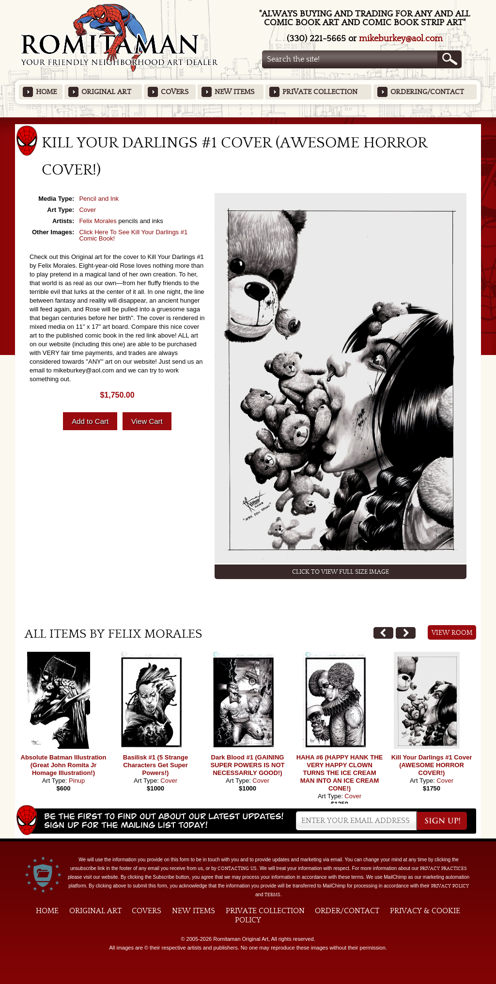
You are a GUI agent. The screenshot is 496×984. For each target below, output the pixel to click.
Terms (272, 895)
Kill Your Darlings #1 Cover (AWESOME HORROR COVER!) (431, 765)
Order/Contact (347, 910)
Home (46, 92)
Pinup (77, 780)
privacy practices (443, 868)
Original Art (106, 92)
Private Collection (319, 92)
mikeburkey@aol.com (401, 38)
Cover (87, 209)
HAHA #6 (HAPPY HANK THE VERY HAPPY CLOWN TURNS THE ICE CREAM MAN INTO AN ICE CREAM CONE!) (339, 773)
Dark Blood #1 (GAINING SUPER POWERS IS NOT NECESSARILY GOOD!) (247, 765)
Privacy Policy (450, 886)
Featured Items (248, 120)
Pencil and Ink (99, 198)
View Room (452, 633)
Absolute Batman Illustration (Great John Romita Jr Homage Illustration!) (64, 765)
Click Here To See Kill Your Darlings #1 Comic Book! (133, 235)
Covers (174, 92)
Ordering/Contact (427, 92)
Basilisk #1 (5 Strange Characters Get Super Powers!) (155, 765)
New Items (234, 92)
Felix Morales (97, 221)
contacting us (237, 868)
